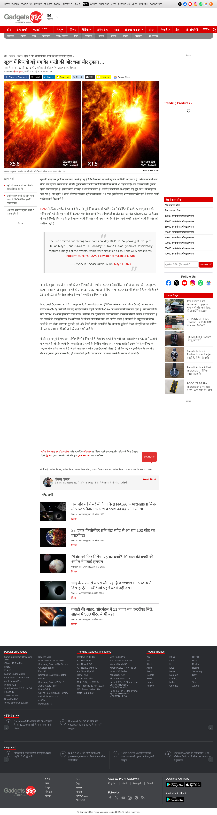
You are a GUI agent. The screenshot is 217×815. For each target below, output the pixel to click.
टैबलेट (23, 36)
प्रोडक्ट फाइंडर (132, 29)
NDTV (7, 4)
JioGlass (42, 700)
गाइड (116, 29)
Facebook (110, 797)
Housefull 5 (44, 689)
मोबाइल (10, 36)
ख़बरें (19, 56)
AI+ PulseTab (84, 660)
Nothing (173, 678)
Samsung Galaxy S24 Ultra (52, 675)
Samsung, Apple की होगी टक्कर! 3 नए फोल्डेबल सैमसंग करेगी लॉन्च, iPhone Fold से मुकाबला (192, 756)
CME (149, 469)
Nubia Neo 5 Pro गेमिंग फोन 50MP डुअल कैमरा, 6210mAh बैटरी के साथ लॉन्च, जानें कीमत (33, 725)
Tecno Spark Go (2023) (16, 702)
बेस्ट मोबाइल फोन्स (172, 210)
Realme (196, 664)
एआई (40, 29)
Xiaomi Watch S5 (118, 664)
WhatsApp (136, 797)
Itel (170, 664)
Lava (171, 667)
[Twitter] (176, 283)
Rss (143, 797)
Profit (24, 4)
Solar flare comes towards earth (129, 469)
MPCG (135, 4)
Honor (150, 682)
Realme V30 (44, 657)
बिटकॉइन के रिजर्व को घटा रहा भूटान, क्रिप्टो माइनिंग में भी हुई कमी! (32, 755)
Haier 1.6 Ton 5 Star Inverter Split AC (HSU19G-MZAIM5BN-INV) (124, 693)
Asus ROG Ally (117, 675)
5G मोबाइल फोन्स (172, 205)
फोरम (151, 29)
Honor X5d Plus (85, 678)
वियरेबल (138, 36)
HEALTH (77, 4)
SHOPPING (104, 4)
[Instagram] (192, 283)
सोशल (125, 36)
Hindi (124, 783)
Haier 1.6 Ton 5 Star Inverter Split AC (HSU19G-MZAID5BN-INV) (124, 685)
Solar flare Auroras (101, 469)
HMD (149, 678)
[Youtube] (184, 283)
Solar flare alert (82, 469)
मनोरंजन (46, 36)
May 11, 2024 (122, 264)
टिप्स (76, 36)
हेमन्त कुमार (18, 71)
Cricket (48, 4)
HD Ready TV (45, 703)
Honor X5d (82, 675)
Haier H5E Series (118, 671)
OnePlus (173, 685)
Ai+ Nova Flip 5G (85, 671)
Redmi (195, 667)
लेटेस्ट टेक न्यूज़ (47, 451)
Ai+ (148, 660)
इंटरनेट (113, 36)
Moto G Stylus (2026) (88, 682)
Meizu (172, 671)
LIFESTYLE (67, 4)
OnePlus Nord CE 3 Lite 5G (18, 688)
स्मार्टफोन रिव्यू (62, 451)
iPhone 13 (9, 692)
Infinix (172, 657)
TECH (85, 4)
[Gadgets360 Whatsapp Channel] (200, 283)
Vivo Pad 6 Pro (117, 657)
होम (9, 29)
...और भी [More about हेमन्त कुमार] (123, 483)
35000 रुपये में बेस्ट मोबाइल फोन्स (179, 248)
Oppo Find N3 (11, 699)
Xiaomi (195, 685)
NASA (44, 209)
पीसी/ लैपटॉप (62, 36)
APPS (113, 4)
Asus (149, 671)
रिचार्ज (164, 29)
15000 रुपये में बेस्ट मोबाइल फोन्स (179, 226)
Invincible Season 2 (48, 696)
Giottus (42, 678)
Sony (194, 675)
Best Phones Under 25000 (51, 660)
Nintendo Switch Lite (120, 678)
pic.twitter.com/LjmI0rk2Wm (116, 256)
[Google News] (208, 283)
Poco (194, 660)
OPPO (195, 657)
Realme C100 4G (86, 657)
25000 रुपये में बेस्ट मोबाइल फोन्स (179, 237)
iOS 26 (7, 670)
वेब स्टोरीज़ (153, 36)
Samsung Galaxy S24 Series (53, 664)
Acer (149, 657)
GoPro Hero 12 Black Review (53, 693)
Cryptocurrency (46, 667)
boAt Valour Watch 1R (121, 660)
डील (177, 29)
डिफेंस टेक (102, 29)
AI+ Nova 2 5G (84, 664)
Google (150, 675)
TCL (194, 678)
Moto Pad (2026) (85, 693)
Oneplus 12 (10, 684)
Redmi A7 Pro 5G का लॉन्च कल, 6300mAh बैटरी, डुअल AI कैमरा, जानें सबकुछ (84, 725)
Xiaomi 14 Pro (11, 695)
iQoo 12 (42, 671)
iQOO (172, 660)
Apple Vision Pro (12, 681)
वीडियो (85, 29)
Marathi (143, 4)
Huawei (150, 685)
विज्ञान (101, 36)
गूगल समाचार (84, 455)
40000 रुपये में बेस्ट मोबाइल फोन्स (179, 253)
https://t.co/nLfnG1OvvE (81, 256)
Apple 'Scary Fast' (47, 685)
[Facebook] (168, 283)
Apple (149, 667)
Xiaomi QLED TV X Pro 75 (123, 667)
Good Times (156, 4)
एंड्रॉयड (48, 455)
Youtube (123, 797)
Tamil (150, 783)
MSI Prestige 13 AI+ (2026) (90, 685)
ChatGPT (9, 666)
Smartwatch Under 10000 (17, 677)
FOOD (57, 4)
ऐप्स (34, 36)
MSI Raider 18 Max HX (88, 689)
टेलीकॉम (88, 36)
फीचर (73, 29)
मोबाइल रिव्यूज (172, 295)
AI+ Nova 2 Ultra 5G (87, 667)
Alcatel (150, 664)
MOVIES (38, 4)
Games (93, 4)
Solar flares (55, 469)
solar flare (68, 469)
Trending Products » (178, 103)
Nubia (172, 682)
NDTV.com (82, 796)
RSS (47, 779)
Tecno (195, 682)
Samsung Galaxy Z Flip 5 (51, 682)
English (112, 783)
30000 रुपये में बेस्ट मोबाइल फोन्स (179, 243)
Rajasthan (124, 4)
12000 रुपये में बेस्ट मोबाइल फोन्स (179, 221)
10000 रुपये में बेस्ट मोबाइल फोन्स (179, 216)
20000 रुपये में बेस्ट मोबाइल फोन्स (179, 232)
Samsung (197, 671)
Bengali (137, 783)
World (15, 4)
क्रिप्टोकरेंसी (192, 29)
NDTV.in (80, 800)
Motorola (173, 675)
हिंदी (31, 4)
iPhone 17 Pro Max (13, 663)
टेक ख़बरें (22, 29)
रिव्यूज (60, 29)
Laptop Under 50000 (14, 674)
